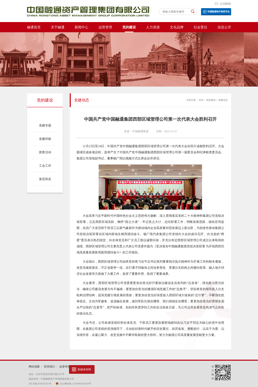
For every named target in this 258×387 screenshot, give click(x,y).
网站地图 (34, 366)
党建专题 (45, 125)
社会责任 (200, 27)
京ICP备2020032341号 (40, 383)
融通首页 (34, 27)
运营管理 (105, 27)
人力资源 (153, 27)
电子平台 (216, 11)
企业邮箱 (225, 3)
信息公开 (224, 27)
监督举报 (64, 366)
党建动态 (45, 113)
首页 (201, 100)
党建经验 (45, 139)
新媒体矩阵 (84, 369)
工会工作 (45, 165)
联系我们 (49, 366)
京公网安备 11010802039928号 (75, 383)
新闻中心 (81, 27)
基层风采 (45, 179)
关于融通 (57, 27)
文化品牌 (177, 27)
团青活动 (45, 152)
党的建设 (129, 27)
